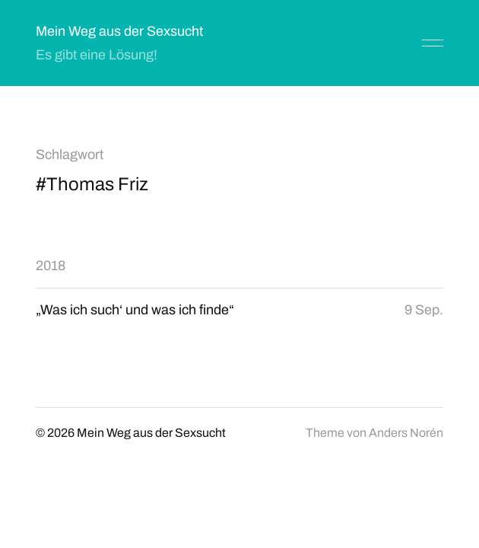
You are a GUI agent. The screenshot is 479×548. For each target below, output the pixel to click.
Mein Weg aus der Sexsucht (119, 31)
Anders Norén (406, 432)
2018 (50, 265)
